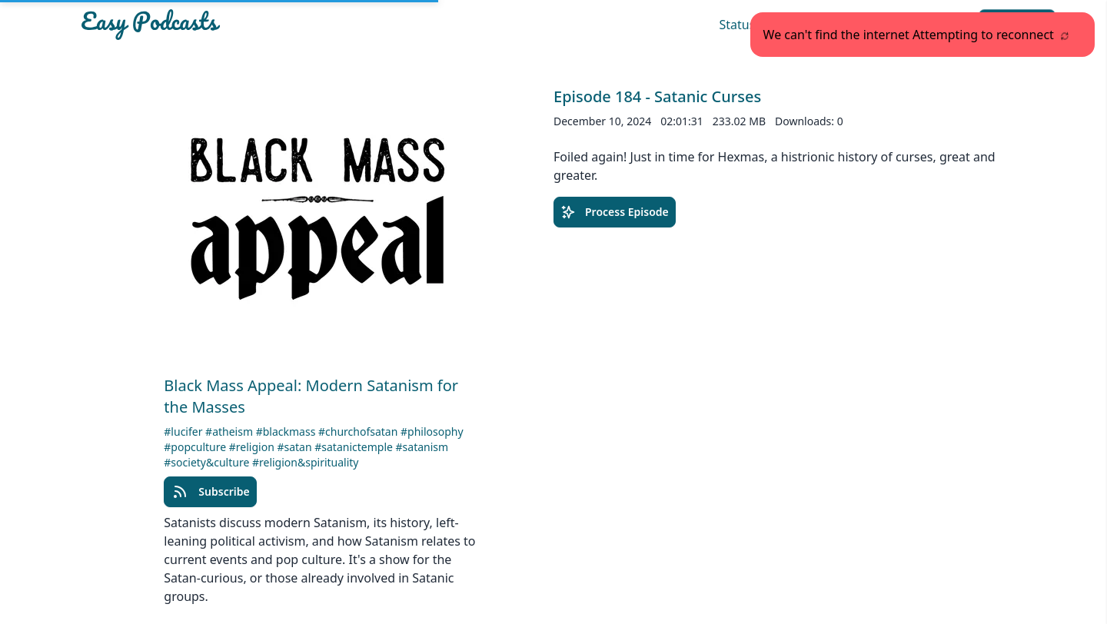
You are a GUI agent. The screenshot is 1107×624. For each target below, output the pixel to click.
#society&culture (208, 462)
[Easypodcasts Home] (234, 24)
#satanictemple (354, 447)
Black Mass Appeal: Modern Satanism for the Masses (311, 396)
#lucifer (184, 431)
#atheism (230, 431)
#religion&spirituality (305, 462)
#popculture (196, 447)
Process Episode (614, 212)
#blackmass (287, 431)
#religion (253, 447)
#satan (295, 447)
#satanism (422, 447)
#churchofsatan (359, 431)
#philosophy (432, 431)
